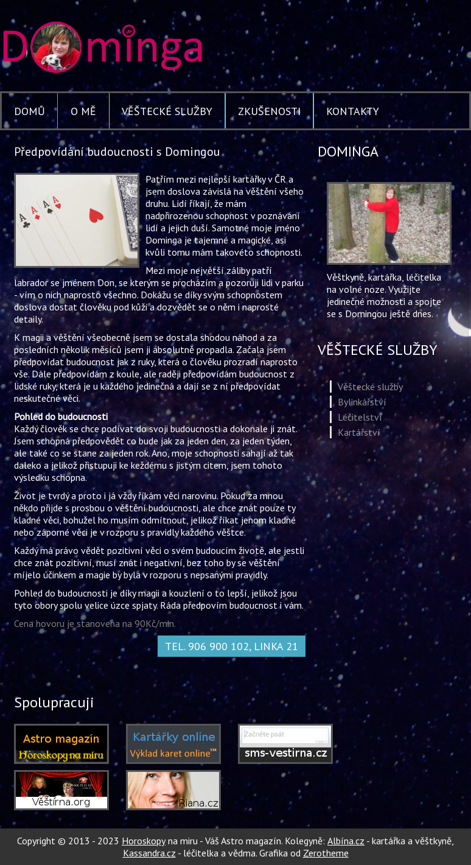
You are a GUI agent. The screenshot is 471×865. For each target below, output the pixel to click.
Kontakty (352, 111)
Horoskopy (144, 841)
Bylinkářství (362, 402)
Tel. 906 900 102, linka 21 (231, 646)
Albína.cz (346, 841)
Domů (29, 111)
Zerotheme (326, 853)
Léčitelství (360, 417)
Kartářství (359, 432)
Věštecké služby (167, 111)
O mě (83, 111)
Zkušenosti (269, 111)
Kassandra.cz (149, 853)
